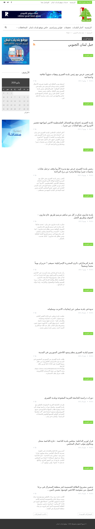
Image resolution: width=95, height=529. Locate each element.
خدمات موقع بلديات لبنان (59, 2)
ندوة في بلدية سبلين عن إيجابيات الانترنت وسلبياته (70, 309)
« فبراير (27, 112)
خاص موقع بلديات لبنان (38, 27)
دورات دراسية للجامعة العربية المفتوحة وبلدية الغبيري (68, 398)
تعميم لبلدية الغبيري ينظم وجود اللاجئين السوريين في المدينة (66, 352)
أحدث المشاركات (40, 514)
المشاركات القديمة (85, 514)
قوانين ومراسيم (55, 27)
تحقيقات (67, 27)
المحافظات (22, 27)
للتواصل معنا (45, 2)
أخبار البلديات (77, 27)
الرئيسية (72, 2)
